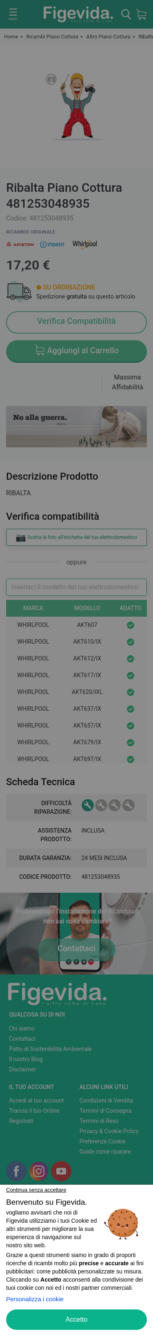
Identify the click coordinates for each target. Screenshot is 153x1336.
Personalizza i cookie (35, 1299)
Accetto (76, 1319)
